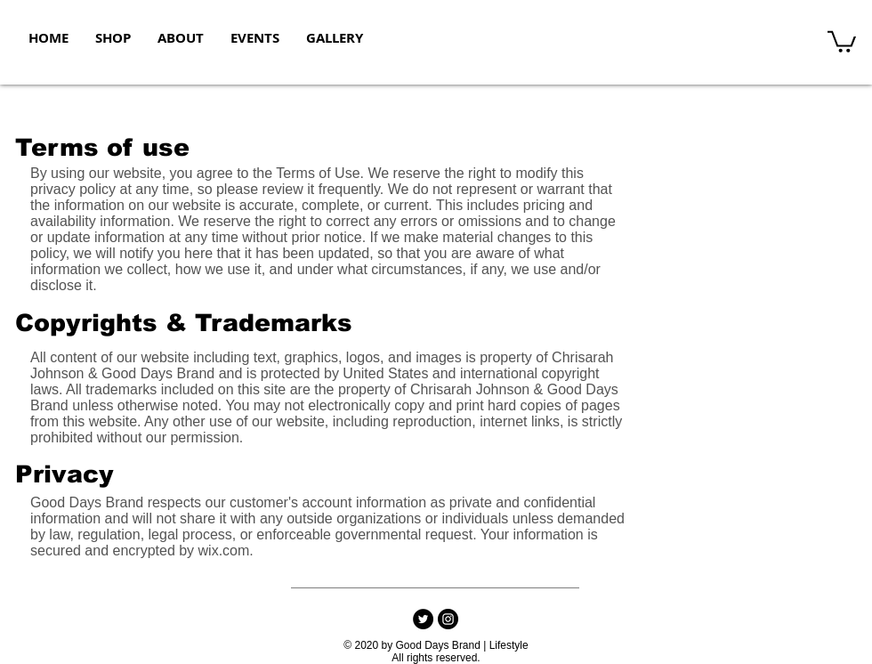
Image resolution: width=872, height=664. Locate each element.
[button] (842, 40)
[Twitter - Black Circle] (423, 619)
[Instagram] (448, 619)
